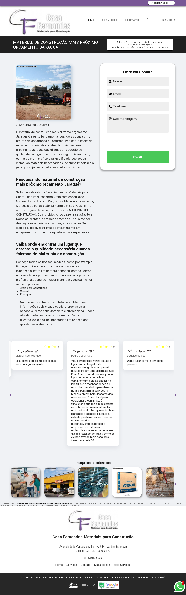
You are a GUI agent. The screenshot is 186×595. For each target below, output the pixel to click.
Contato (132, 20)
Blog (151, 18)
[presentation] (138, 141)
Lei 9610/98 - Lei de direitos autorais (63, 505)
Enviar (137, 157)
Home (90, 20)
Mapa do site (102, 564)
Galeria (169, 20)
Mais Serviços (122, 564)
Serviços (110, 20)
